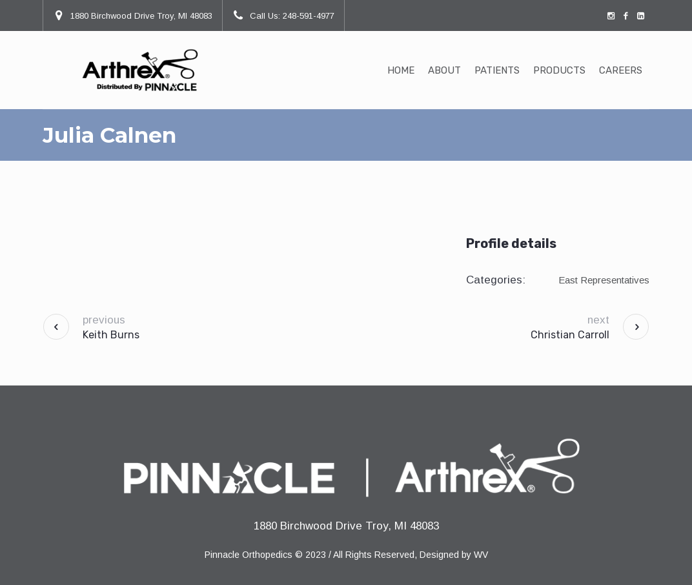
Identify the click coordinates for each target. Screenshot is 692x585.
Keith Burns (111, 335)
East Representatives (603, 279)
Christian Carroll (570, 335)
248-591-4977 (308, 16)
